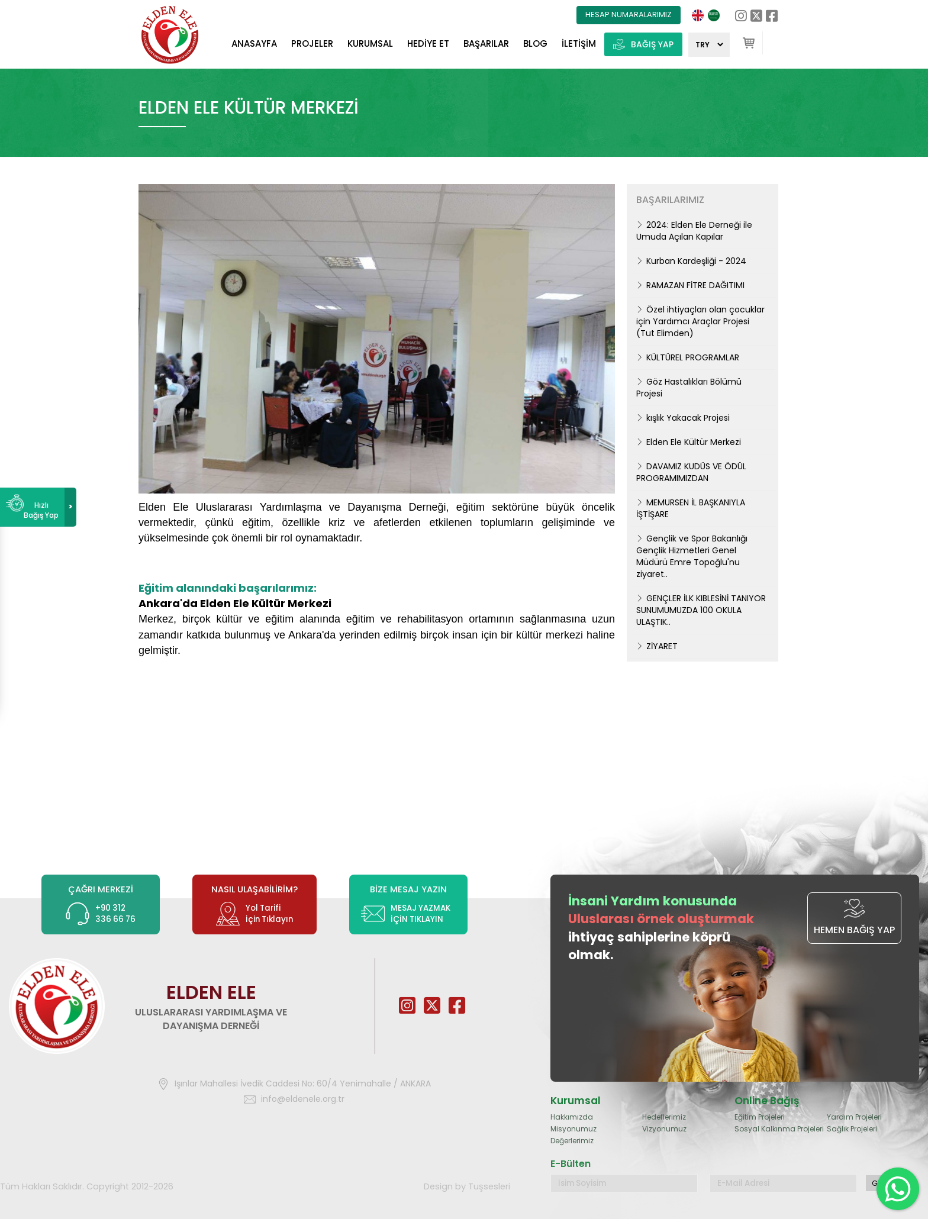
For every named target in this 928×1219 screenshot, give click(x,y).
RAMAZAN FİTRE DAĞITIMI (690, 285)
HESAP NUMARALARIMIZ (628, 14)
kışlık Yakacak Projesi (683, 418)
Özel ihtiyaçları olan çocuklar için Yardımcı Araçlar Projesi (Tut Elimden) (700, 321)
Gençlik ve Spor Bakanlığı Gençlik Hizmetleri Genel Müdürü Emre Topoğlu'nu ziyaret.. (691, 556)
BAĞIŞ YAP (643, 44)
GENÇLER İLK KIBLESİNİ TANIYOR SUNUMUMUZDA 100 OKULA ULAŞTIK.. (701, 610)
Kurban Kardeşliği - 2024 (691, 261)
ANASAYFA (254, 43)
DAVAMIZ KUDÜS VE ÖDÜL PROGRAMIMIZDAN (691, 472)
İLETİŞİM (579, 43)
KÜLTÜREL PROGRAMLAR (687, 357)
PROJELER (312, 43)
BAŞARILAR (486, 43)
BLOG (535, 43)
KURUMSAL (370, 43)
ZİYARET (657, 646)
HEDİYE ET (428, 43)
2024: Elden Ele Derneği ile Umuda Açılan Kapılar (694, 231)
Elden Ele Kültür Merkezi (688, 442)
